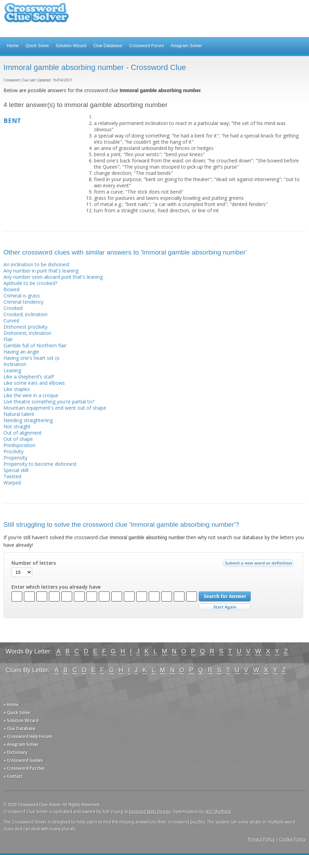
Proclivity (13, 451)
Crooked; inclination (25, 314)
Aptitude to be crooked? (30, 283)
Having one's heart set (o (31, 358)
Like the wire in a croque (30, 395)
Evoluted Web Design (150, 811)
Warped (12, 482)
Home (13, 45)
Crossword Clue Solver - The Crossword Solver (36, 16)
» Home (11, 704)
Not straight (17, 426)
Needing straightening (28, 420)
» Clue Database (19, 728)
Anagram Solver (186, 45)
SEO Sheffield (218, 811)
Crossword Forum (146, 45)
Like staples (16, 389)
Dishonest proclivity (25, 326)
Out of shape (18, 439)
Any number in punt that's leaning (40, 270)
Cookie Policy (292, 839)
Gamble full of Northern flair (35, 345)
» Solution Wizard (20, 720)
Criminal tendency (23, 302)
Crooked (13, 308)
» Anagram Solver (21, 744)
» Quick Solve (16, 712)
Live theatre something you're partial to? (48, 401)
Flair (8, 339)
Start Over (225, 607)
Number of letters (33, 563)
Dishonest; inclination (27, 333)
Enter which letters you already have (56, 587)
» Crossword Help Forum (27, 736)
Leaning (12, 370)
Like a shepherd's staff (28, 376)
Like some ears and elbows (34, 383)
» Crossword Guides (23, 760)
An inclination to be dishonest (36, 264)
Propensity (15, 457)
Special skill (15, 470)
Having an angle (21, 351)
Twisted (12, 476)
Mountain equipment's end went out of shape (54, 407)
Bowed (11, 289)
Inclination (14, 364)
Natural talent (18, 414)
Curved (11, 320)
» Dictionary (15, 752)
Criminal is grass (21, 295)
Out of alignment (22, 432)
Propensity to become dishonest (40, 464)
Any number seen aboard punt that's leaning (53, 277)
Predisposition (19, 445)
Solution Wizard (71, 45)
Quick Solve (37, 45)
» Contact (13, 776)
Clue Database (107, 45)
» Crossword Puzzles (24, 768)
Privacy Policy (261, 839)
